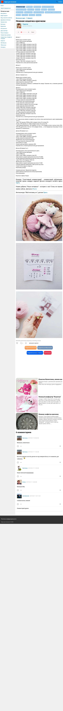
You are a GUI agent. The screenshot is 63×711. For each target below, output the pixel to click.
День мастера (4, 30)
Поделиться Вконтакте (45, 347)
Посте (35, 189)
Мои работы (4, 13)
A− (18, 32)
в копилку (34, 340)
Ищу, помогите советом (6, 17)
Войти (2, 5)
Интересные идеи (5, 11)
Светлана (25, 438)
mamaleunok (25, 496)
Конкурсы (3, 47)
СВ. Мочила (3, 42)
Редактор (25, 24)
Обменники (3, 45)
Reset (33, 32)
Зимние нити (4, 22)
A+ (28, 32)
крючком (23, 340)
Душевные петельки (5, 20)
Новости (3, 40)
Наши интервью (4, 32)
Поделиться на (34, 352)
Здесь (18, 183)
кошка (39, 340)
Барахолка (3, 26)
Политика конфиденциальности (8, 706)
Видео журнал (4, 15)
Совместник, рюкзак (6, 35)
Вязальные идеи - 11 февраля (24, 18)
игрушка (28, 340)
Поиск (60, 2)
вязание (18, 340)
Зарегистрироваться (6, 8)
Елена (24, 482)
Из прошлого (4, 28)
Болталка (3, 24)
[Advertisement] (39, 366)
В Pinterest (48, 352)
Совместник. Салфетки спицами (6, 38)
